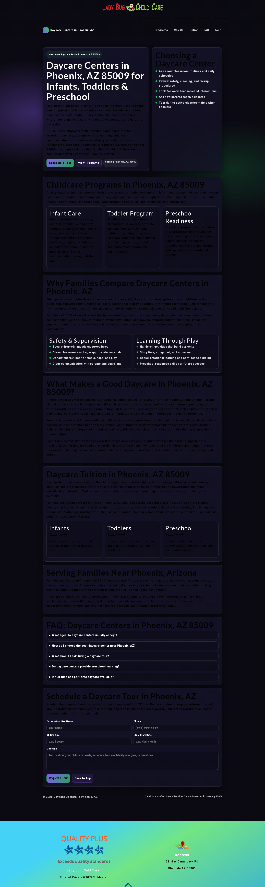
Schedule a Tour (60, 151)
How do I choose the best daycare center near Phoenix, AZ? (94, 634)
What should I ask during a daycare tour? (80, 644)
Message (51, 737)
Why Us (178, 18)
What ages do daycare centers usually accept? (84, 624)
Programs (160, 18)
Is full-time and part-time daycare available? (83, 665)
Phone (137, 710)
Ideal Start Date (143, 723)
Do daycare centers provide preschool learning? (85, 655)
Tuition (193, 18)
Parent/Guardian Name (59, 710)
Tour (217, 18)
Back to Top (83, 767)
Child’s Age (53, 723)
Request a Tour (58, 766)
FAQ (206, 18)
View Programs (89, 151)
